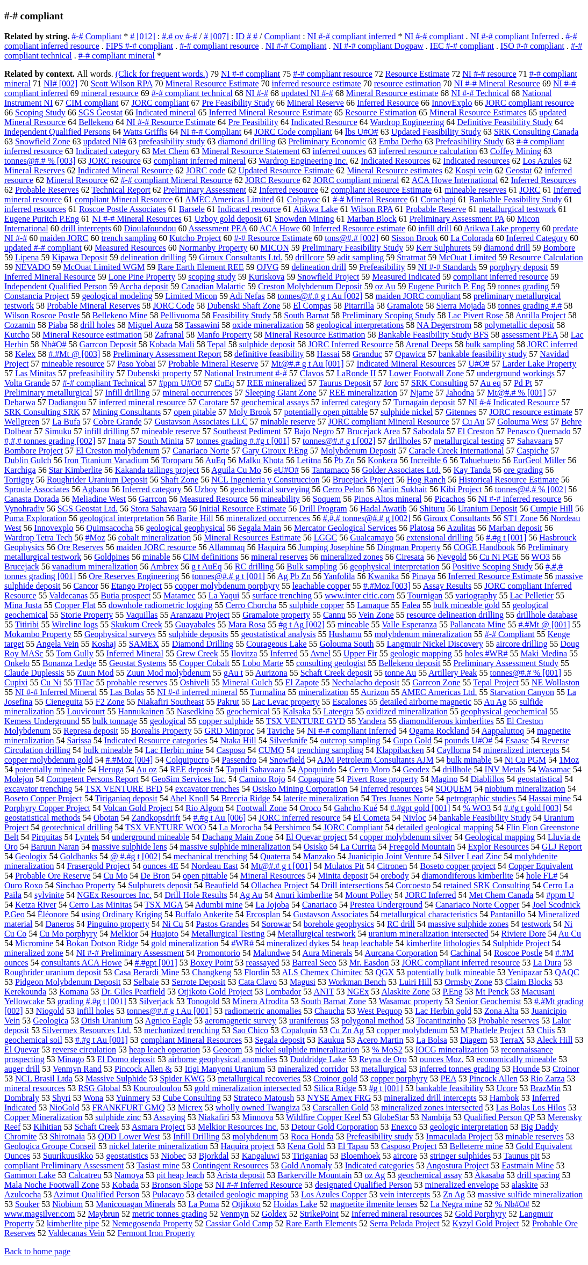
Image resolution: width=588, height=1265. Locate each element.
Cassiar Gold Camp (239, 1223)
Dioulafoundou (150, 228)
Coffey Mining (515, 151)
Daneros (59, 923)
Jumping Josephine (331, 547)
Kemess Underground (42, 721)
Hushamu (344, 634)
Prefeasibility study (380, 1136)
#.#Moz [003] (387, 585)
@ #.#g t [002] (135, 856)
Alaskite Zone (405, 991)
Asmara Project (158, 1126)
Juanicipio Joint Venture (389, 856)
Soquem (327, 498)
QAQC (567, 972)
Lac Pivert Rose (475, 315)
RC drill (401, 923)
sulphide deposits (198, 634)
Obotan (106, 817)
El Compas (312, 305)
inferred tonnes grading (459, 1068)
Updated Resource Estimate (286, 170)
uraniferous (308, 1020)
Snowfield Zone (42, 141)
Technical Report (120, 189)
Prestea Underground (386, 904)
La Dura (547, 962)
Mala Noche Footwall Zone (51, 1184)
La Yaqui (224, 595)
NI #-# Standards (447, 267)
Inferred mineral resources (397, 1213)
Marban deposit (515, 527)
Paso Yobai (136, 363)
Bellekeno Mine (120, 315)
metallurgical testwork (517, 209)
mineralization (323, 692)
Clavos (312, 373)
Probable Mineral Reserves (93, 305)
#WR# (242, 943)
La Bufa (66, 421)
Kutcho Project (195, 238)
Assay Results (447, 585)
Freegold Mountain (422, 846)
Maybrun (103, 1213)
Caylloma (453, 750)
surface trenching (282, 595)
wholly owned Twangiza (258, 1107)
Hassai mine (549, 798)
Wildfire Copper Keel (323, 1117)
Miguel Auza (150, 325)
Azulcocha (22, 1194)
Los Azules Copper (334, 1194)
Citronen (392, 866)
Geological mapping (500, 837)
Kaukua (331, 1039)
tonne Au (400, 672)
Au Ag (495, 701)
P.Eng (453, 991)
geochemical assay (430, 1175)
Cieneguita (63, 701)
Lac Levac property (285, 701)
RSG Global (99, 1088)
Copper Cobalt (204, 663)
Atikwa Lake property (502, 228)
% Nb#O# (512, 1204)
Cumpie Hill (551, 508)
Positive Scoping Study (493, 566)
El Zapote (302, 682)
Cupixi (16, 682)
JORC (529, 189)
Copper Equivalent (540, 866)
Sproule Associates (36, 489)
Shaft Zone (179, 479)
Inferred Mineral (134, 653)
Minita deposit (343, 875)
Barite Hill (195, 518)
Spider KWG (182, 1078)
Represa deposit (90, 730)
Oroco (310, 808)
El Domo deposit (126, 1059)
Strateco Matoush (264, 1097)
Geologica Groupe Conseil (50, 1146)
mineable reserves (475, 189)
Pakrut (228, 701)
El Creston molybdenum (118, 450)
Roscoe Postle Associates (122, 209)
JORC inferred (552, 344)
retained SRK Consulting (486, 885)
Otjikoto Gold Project (215, 991)
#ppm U (560, 895)
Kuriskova (267, 276)
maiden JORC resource (156, 547)
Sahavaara (535, 440)
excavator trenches (207, 788)
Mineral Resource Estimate (212, 83)
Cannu (334, 614)
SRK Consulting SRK (42, 411)
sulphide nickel (407, 411)
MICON (274, 247)
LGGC (326, 537)
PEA (448, 1078)
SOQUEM (453, 788)
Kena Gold (306, 1146)
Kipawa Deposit (79, 257)
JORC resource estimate (530, 411)
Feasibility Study (241, 315)
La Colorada (471, 238)
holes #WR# (486, 653)
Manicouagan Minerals (135, 1204)
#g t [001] (386, 1088)
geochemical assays (275, 402)
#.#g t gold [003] (533, 808)
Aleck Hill (554, 1039)
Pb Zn (344, 460)
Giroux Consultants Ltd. (240, 257)
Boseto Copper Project (43, 798)
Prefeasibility (382, 267)
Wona (93, 1097)
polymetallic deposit (519, 325)
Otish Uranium (107, 1020)
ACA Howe (280, 228)
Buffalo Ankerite (204, 914)
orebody (394, 875)
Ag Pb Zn (294, 576)
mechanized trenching (182, 1030)
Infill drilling (127, 392)
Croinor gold (335, 1078)
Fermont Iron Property (156, 1233)
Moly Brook (250, 411)
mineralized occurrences (268, 518)
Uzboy (206, 489)
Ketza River (35, 904)
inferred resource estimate (316, 83)
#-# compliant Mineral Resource (176, 180)
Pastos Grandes (222, 923)
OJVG (268, 267)
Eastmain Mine (527, 1165)
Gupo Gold (412, 740)
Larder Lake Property (540, 363)
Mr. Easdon (369, 962)
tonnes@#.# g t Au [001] (169, 1010)
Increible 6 (428, 460)
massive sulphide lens (129, 846)
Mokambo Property (37, 634)
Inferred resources (391, 788)
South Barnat (306, 315)
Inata (116, 440)
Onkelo (17, 663)
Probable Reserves (47, 189)
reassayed (262, 962)
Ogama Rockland (439, 730)
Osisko (315, 846)
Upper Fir (360, 653)
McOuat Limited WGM (104, 267)
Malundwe (271, 952)
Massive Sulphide (116, 1078)
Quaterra (275, 856)
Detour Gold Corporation (334, 1126)
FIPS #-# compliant (139, 45)
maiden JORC (64, 238)
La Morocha (240, 827)
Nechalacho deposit (365, 682)
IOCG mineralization (452, 1049)
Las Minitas (35, 373)
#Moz (95, 537)
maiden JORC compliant (418, 296)
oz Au (385, 286)
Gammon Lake (30, 1175)
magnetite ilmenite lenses (374, 1204)
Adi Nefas (247, 296)
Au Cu (569, 933)
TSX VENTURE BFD (123, 788)
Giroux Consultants (457, 518)
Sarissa (79, 740)
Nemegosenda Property (152, 1223)
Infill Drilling (196, 1136)
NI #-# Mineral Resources (137, 218)
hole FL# (541, 875)
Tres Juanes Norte (402, 798)
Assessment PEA (218, 228)
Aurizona (271, 672)
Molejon (18, 779)
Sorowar (276, 923)
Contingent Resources (230, 1165)
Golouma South (346, 643)
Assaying (169, 1117)
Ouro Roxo (23, 885)
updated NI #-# (307, 93)
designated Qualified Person (363, 1184)
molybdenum (255, 1136)
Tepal (216, 344)
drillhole (456, 769)
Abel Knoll (189, 798)
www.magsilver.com (39, 1213)
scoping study (211, 276)
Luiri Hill (415, 981)
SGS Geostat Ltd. (88, 508)
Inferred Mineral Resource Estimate (270, 112)
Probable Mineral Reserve (213, 363)
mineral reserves (279, 556)
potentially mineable (50, 769)
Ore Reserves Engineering (134, 576)
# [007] (216, 36)
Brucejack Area (373, 431)
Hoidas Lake (295, 1204)
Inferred (284, 653)
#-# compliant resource (219, 45)
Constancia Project (36, 296)
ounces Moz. (442, 1059)
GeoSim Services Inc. (189, 779)
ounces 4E (160, 866)
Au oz (146, 769)
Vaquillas (142, 614)
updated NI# (104, 141)
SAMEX (144, 643)
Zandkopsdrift (156, 817)
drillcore (309, 257)
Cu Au (473, 421)
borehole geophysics (339, 923)
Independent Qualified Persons (57, 131)
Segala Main (259, 527)
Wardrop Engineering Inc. (303, 160)
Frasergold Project (98, 866)
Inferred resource (288, 189)
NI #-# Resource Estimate (171, 122)
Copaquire (316, 779)
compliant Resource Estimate (381, 189)
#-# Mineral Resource (370, 199)
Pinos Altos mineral (387, 498)
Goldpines (112, 556)
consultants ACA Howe (81, 962)
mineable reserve (171, 431)
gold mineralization (184, 943)
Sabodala (428, 431)
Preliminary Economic (326, 141)
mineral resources (34, 1088)
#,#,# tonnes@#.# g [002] (367, 518)
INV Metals (505, 769)
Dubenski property (159, 373)
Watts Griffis (145, 131)
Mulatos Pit (344, 866)
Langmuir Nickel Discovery (434, 643)
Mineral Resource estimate (392, 93)
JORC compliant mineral (356, 180)
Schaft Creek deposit (336, 672)
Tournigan (425, 595)
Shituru (432, 508)
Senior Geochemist (488, 1001)
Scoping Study (40, 112)
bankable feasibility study (483, 354)
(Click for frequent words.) (162, 73)
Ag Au (251, 895)
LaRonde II (356, 373)
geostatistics (127, 1155)
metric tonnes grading (169, 1213)
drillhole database (547, 614)
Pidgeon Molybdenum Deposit (67, 981)
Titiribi (27, 624)
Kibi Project (461, 489)
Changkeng (211, 972)
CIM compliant (92, 102)
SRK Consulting (439, 382)
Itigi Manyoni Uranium (225, 1068)
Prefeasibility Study (469, 141)
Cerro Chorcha (251, 605)
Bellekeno (95, 122)
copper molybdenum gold (48, 759)
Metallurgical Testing (227, 933)
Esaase (517, 740)
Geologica (50, 1020)
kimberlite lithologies (442, 943)
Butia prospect (125, 595)
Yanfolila (339, 576)
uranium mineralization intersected (428, 933)
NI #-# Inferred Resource (259, 1184)
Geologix (31, 856)
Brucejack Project (363, 479)
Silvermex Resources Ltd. (86, 1030)
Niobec (173, 1155)
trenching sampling (330, 750)
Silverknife (288, 740)
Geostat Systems (137, 663)
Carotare (213, 402)
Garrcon (153, 498)
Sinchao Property (86, 885)
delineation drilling (153, 257)
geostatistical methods (42, 817)
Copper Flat (75, 605)
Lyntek (87, 837)
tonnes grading (523, 286)
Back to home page (37, 1251)
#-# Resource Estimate (273, 238)
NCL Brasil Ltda (44, 1078)
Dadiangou (67, 402)
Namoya (129, 1175)
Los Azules (541, 160)
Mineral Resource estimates (394, 170)
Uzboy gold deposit (228, 218)
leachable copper (321, 585)
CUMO (271, 750)
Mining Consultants (126, 411)
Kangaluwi (260, 1155)
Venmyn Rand (77, 1068)
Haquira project (248, 1146)
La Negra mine (456, 1204)
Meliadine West (99, 498)
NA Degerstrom (444, 325)
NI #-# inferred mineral (197, 692)
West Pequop (380, 1010)
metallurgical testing (469, 440)
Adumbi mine (218, 904)
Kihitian (47, 1126)
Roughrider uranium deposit (52, 972)
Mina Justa (23, 605)
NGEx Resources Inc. (114, 895)
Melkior (124, 933)
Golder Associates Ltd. (401, 469)
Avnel (320, 653)
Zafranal (169, 334)
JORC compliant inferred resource (460, 962)
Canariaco (319, 904)
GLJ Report (562, 846)
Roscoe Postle (518, 952)
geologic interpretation (468, 1126)
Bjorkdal (214, 1155)
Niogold (50, 1010)
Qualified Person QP (499, 1117)
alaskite (525, 1184)
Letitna (309, 460)
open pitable (195, 411)
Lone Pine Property (142, 276)
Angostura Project (457, 1165)
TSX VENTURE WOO (165, 827)
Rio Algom (204, 808)
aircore (405, 1155)
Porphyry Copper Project (47, 808)
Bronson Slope (177, 1184)
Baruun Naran (55, 846)
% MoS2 (387, 1049)
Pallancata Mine (478, 624)
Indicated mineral (165, 112)
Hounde (526, 1068)
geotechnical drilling (76, 827)
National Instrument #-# (245, 373)
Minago (71, 1059)
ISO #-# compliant (532, 45)
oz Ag (375, 1175)
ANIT (323, 991)
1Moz (569, 759)
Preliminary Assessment (204, 189)
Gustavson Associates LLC (201, 421)
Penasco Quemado (539, 431)
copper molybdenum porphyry (227, 585)
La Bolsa (432, 1039)
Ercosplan (263, 914)
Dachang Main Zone (237, 837)
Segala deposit (280, 1039)
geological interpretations (360, 325)
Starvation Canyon (522, 692)
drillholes (405, 440)
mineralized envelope (462, 1184)
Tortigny (19, 479)
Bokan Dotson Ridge (102, 943)
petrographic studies (480, 798)
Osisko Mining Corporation (300, 788)
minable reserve (288, 421)
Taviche (280, 730)
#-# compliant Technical (104, 382)
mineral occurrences (197, 392)
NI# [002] (61, 83)
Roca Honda (312, 1136)
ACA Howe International (455, 180)
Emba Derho (400, 141)
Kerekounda (25, 991)
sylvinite (49, 895)
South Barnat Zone (333, 1001)
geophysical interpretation (395, 566)
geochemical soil (33, 1039)
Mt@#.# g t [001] (281, 866)
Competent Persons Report (92, 779)
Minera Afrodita (261, 1001)
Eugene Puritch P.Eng (41, 218)
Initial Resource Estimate (242, 508)
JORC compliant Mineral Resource (388, 421)
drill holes (97, 325)
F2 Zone (110, 701)
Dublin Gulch (28, 460)
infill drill (434, 228)
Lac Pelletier (532, 595)
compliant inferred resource (500, 276)
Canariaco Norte (201, 450)
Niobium (67, 1204)
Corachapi (438, 199)
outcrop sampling (350, 740)
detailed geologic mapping (242, 1194)
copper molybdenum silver (406, 837)
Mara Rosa (247, 624)
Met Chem (170, 151)
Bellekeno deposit (409, 663)
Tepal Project (496, 682)
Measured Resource (214, 498)
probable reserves (136, 682)
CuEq (224, 382)
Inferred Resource (388, 102)
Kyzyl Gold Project (486, 1223)
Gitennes (461, 411)
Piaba (58, 325)
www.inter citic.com (360, 595)
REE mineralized (276, 382)
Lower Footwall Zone (426, 373)
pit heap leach (180, 1175)
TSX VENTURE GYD (305, 721)
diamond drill (507, 247)
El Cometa (371, 817)
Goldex (274, 1213)
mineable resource (72, 363)
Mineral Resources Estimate (252, 537)
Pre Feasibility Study (238, 102)
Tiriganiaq (310, 1155)
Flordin (256, 972)
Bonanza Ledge (69, 663)
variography (476, 595)
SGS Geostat (100, 112)
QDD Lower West (129, 1136)
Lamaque (373, 605)
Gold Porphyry (481, 1213)
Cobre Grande (117, 421)
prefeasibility (91, 373)
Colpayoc (303, 199)
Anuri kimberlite (303, 895)
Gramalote (405, 305)
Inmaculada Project (459, 1136)
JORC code (205, 170)
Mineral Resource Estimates (477, 112)
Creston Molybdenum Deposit (310, 286)
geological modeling (117, 296)
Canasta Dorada (31, 498)
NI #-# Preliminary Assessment (130, 952)
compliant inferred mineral (200, 160)
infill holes (95, 1010)
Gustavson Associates (330, 914)
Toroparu (176, 460)
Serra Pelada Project (405, 1223)
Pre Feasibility (253, 122)
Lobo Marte (262, 663)
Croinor (566, 1068)
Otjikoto (246, 1204)
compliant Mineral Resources (191, 1039)
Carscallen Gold (341, 1107)
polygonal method (372, 1020)
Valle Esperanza (409, 624)
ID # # (246, 36)
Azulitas (461, 527)
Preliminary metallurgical (48, 392)
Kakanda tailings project (157, 469)
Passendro (238, 759)
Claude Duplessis (34, 672)
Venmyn (234, 1213)
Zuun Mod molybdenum (169, 672)
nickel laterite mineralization (158, 1146)
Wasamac (554, 769)
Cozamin (19, 325)
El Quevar (21, 1049)
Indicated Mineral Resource (125, 170)
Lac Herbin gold (443, 1010)
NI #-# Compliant (296, 45)
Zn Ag (453, 1194)
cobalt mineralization (154, 537)
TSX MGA (164, 904)
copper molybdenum (412, 1030)
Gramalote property (276, 614)
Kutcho (17, 334)
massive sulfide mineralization (530, 1194)
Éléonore (53, 914)
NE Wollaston (556, 682)
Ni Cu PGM (525, 759)
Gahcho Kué (355, 808)
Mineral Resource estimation (92, 334)
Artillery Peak (452, 672)
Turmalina (267, 692)
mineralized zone (33, 952)
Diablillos (487, 779)
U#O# (478, 363)
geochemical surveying (270, 489)
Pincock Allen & (143, 1068)
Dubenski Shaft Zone (243, 305)
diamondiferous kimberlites (446, 721)
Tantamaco (330, 469)
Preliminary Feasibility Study (352, 247)
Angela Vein (57, 643)
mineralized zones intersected (432, 1107)
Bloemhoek (361, 1155)
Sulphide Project (521, 943)
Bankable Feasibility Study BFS (433, 334)
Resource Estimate (417, 73)
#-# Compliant (96, 36)
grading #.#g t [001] (92, 1001)
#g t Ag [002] (301, 624)
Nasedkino (195, 711)
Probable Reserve (436, 209)
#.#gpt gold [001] (420, 808)
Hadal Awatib (383, 508)
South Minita (160, 440)
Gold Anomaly (306, 1165)
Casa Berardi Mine (146, 972)
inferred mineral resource (142, 402)
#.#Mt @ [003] (74, 354)
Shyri (61, 1097)
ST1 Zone (521, 518)
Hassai (328, 354)
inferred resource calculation (428, 151)
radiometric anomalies (263, 1010)
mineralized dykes (298, 943)
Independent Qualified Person (55, 286)
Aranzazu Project (200, 614)
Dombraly (21, 1097)
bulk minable (469, 759)
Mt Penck (492, 991)
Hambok (504, 1097)
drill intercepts (86, 228)
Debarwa (19, 402)
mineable (353, 624)
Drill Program (323, 508)
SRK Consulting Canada (536, 131)
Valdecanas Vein (76, 1233)
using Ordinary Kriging (122, 914)
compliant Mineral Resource (124, 199)
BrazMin (545, 1088)
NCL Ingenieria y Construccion (265, 479)
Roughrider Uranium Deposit (97, 479)
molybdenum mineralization (423, 634)
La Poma (203, 1204)
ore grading (523, 469)
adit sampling (360, 257)
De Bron (155, 875)
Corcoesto (413, 885)
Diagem (473, 1039)
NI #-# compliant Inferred (515, 36)
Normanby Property (213, 247)
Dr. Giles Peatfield (133, 991)
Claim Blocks (529, 981)
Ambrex (164, 566)
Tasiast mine (158, 1165)
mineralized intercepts (521, 750)
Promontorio (218, 952)
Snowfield (287, 759)
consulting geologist (330, 663)
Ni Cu (172, 923)
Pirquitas (47, 837)
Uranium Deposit (488, 508)
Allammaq (227, 547)
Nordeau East (214, 866)
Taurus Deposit (345, 382)
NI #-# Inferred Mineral (56, 692)
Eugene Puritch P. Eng (446, 286)
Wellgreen (21, 421)
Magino (444, 779)
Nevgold (452, 556)
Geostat (519, 170)
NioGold (64, 1107)
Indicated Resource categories (155, 740)
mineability (280, 498)
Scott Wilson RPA (121, 83)
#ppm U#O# (180, 382)
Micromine (34, 943)
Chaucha (329, 1010)
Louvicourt (86, 711)
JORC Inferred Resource (350, 344)
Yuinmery (133, 1097)
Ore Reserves (81, 547)
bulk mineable (107, 750)
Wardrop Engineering (407, 122)
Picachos (450, 498)
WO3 (541, 556)
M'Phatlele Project (492, 1030)
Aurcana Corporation (401, 952)
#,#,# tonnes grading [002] (49, 440)
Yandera (372, 721)
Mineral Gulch (247, 682)
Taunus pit (522, 1155)
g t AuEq (206, 566)
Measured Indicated (406, 276)
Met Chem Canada (501, 895)
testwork (536, 923)
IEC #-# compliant (462, 45)
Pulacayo (168, 1194)
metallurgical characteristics (429, 914)
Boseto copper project (457, 866)
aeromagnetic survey (240, 1020)
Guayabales (195, 624)
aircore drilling (522, 643)
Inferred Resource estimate (359, 228)
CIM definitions (211, 556)
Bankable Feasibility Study (515, 199)
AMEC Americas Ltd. (439, 692)
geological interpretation (122, 518)
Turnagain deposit (424, 402)
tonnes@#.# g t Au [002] (319, 296)
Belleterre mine (476, 1146)
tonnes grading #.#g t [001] (243, 440)
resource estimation (407, 83)
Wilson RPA (371, 209)
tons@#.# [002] (351, 238)
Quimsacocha (109, 527)
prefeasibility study (172, 141)
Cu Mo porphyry (68, 933)
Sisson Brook (414, 238)
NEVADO (32, 267)
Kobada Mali (172, 344)
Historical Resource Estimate (508, 479)
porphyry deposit (519, 267)
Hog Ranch (426, 479)
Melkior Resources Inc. (238, 1126)
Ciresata (410, 556)
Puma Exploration (35, 518)
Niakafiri (214, 1117)
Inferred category (152, 489)
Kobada (125, 1184)
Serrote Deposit (199, 981)
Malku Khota (261, 460)
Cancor (85, 585)
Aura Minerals (328, 952)
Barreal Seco (314, 962)
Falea (410, 605)
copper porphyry (398, 1078)
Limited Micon (191, 296)
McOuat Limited (467, 257)
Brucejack (21, 566)
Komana (73, 991)
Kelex (25, 354)
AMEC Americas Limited (229, 199)
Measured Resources (130, 247)
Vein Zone (375, 614)
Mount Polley (368, 895)
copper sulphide (225, 721)
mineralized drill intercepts (430, 1097)
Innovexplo (54, 527)
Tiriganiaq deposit (126, 798)
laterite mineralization (321, 798)
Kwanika (383, 576)
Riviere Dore (523, 933)
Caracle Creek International (456, 450)
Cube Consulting (192, 1097)
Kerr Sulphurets (443, 247)
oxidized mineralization (407, 711)
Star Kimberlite (75, 469)
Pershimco (292, 827)
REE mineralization (363, 392)
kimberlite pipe (73, 1223)
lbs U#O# (361, 131)
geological (168, 721)
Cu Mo (115, 875)
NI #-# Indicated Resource (513, 402)
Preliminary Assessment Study (505, 663)
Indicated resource (249, 209)
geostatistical (540, 779)
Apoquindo (317, 769)
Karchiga (20, 469)
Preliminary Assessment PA (457, 218)
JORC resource (115, 160)
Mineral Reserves (34, 170)
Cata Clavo (258, 981)
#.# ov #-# (179, 36)
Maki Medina (543, 653)
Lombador (284, 991)
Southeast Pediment (247, 431)
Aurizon (375, 692)
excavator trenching (38, 788)
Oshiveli (194, 682)
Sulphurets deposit (160, 885)
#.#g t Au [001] (101, 1039)
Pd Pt (523, 382)
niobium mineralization (525, 788)
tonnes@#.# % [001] (525, 672)
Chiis (546, 1030)
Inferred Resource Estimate (495, 576)
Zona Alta (501, 1010)
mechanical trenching (210, 856)
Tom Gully (75, 653)
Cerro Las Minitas (100, 904)
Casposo (231, 750)
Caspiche (533, 450)
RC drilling (254, 566)
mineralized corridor (313, 1068)
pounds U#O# (468, 740)
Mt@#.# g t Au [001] (307, 363)
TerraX (512, 1039)
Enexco (404, 1126)
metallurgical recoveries (259, 1078)
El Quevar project (316, 837)
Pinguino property (118, 923)
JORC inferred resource (299, 817)
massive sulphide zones (468, 923)
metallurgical (383, 1068)
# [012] (142, 36)
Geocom (227, 1049)
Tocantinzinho (441, 1020)
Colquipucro (187, 759)
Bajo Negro (314, 431)
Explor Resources (498, 846)
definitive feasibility (269, 354)
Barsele (192, 209)
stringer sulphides (460, 1155)
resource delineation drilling (455, 614)
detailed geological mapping (444, 827)
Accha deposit (143, 286)
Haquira (271, 547)
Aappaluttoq (503, 730)
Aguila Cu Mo (236, 469)
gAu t (233, 672)
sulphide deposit (267, 344)
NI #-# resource (489, 73)
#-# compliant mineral (116, 55)
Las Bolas (127, 692)
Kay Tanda (472, 469)
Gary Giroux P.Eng (275, 450)
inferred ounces (339, 151)
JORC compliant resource (529, 102)
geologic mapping (421, 653)
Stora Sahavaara (159, 508)
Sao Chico (250, 1030)
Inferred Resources (543, 180)
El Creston (475, 431)
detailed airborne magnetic (426, 701)
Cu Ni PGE (499, 556)
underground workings (516, 373)
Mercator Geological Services (345, 527)
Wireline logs (75, 624)
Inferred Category (537, 238)
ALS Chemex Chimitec (322, 972)
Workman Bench (357, 981)
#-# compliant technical (192, 93)
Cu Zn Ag (347, 1030)
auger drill (22, 1068)
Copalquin (299, 1030)
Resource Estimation (381, 112)
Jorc (391, 382)
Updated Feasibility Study (436, 131)
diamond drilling (246, 141)
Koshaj (104, 643)
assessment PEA (529, 334)
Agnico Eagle (168, 1020)
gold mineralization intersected (248, 1088)
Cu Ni (51, 682)
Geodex (416, 769)
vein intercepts (405, 1194)
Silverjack (156, 1001)
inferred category (351, 402)
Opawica (410, 354)
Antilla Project (540, 315)
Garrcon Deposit (108, 344)
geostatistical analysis (278, 634)
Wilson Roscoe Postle (42, 315)
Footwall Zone (261, 808)
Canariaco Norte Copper (477, 904)
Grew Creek (197, 653)
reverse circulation (84, 1049)
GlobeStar (391, 1117)
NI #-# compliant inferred (351, 36)
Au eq (490, 382)
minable (156, 556)
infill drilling (106, 431)
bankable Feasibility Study (485, 817)
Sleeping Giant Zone (280, 392)
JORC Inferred (430, 895)
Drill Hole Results (195, 895)
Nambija (436, 1117)
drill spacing (538, 1175)
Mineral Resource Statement (250, 151)
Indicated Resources (395, 160)
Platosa (422, 527)
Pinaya (423, 576)
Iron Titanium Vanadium (106, 460)
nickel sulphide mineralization (307, 1049)
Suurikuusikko (68, 1155)
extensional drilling (439, 537)
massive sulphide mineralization (235, 846)
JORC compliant (160, 102)
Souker (27, 1204)
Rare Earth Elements (320, 1223)
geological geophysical (185, 527)
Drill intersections (352, 885)
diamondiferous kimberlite (467, 875)
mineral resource (110, 93)
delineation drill (318, 267)
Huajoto (164, 933)
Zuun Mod (95, 672)
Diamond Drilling (202, 643)
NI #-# (257, 93)
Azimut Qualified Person (97, 1194)
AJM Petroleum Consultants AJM (375, 759)
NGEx (358, 991)
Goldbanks (78, 856)
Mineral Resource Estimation (314, 334)
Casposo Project (409, 1146)
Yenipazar (524, 972)
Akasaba (489, 1175)
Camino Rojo (262, 779)
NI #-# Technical (480, 93)
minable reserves (535, 1136)
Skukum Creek (136, 624)
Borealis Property (161, 730)
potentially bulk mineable (451, 972)
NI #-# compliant (433, 36)
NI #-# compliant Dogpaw (378, 45)
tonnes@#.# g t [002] (339, 440)
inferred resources (35, 209)
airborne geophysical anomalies (222, 1059)
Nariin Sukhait (402, 489)
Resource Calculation (546, 257)
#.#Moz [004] (129, 759)
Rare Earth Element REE (200, 267)
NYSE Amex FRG (339, 1097)
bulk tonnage (114, 721)
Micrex (190, 1107)
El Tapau (353, 1146)
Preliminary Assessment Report (167, 354)
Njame (421, 392)
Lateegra (339, 711)
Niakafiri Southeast (171, 701)
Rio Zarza (547, 1078)
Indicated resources (476, 160)
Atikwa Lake (315, 209)
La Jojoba (272, 904)
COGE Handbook (484, 547)
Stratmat (411, 257)
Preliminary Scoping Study (388, 315)
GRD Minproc (229, 730)
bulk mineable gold (466, 605)
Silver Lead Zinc (473, 856)
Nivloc (414, 817)
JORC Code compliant (293, 131)
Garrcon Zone (436, 682)
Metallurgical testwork (316, 933)
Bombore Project (33, 450)
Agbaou (95, 489)
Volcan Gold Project (138, 808)
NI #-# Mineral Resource (497, 83)
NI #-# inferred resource (519, 498)
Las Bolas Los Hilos (531, 1107)
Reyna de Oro (383, 1059)
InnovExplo (452, 102)
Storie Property (87, 614)
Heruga (111, 769)
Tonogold (203, 1001)
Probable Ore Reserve (52, 875)
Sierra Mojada (460, 305)
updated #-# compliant (43, 247)
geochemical (248, 711)
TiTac (84, 682)
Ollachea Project (279, 885)
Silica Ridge (335, 1088)
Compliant (282, 36)
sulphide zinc (118, 1117)
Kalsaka (297, 711)
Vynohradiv (24, 508)
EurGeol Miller (539, 460)
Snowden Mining (304, 218)
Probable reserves (508, 1020)
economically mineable (517, 1059)
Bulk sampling (311, 566)
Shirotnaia (67, 1136)
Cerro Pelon (343, 489)
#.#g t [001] (506, 537)
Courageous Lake (276, 643)
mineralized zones (352, 556)
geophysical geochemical (504, 711)
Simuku (58, 431)
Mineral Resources (272, 875)
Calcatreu (85, 1175)
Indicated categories (379, 1165)
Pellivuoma (179, 315)
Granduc (367, 354)
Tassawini (202, 325)
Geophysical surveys (120, 634)
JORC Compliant (353, 827)
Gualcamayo (371, 537)
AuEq (215, 460)
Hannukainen (141, 711)
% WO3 (477, 808)
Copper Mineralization (43, 1117)
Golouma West (522, 421)
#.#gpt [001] (156, 962)
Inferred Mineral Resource (50, 276)
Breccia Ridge (245, 798)
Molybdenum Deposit (358, 450)
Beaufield (221, 885)
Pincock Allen (493, 1078)
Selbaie (146, 981)
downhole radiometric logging (161, 605)
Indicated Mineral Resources (406, 363)
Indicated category (108, 151)
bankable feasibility (450, 1088)
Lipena (27, 257)
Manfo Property (224, 334)
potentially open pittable (326, 411)
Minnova (258, 1117)
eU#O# (286, 469)
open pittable (205, 875)
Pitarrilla (359, 305)
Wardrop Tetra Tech (38, 537)
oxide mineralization (267, 325)
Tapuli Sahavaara (255, 769)
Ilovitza (244, 653)
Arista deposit (240, 1175)
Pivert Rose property (382, 779)
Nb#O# (53, 344)
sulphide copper (316, 605)
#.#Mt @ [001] (544, 624)
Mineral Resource (76, 180)
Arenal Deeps (429, 344)
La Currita (358, 846)
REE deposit (191, 769)
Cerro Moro (369, 769)
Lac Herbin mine (174, 750)
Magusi (302, 981)
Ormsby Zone (468, 981)
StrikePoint (319, 1213)
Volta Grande (27, 382)
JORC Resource (272, 180)
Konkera (382, 460)
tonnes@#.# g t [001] (228, 576)
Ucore (506, 1088)
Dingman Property (409, 547)
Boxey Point (211, 962)
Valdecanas (68, 595)
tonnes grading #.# (530, 305)
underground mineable (150, 837)
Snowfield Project (328, 276)
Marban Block (372, 218)
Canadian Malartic (213, 286)
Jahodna (460, 392)
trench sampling (128, 238)
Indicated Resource (324, 122)
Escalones (350, 701)
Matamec (179, 595)
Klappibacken (400, 750)
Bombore (559, 247)
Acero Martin (380, 1039)
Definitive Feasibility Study (505, 122)
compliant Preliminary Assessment (64, 1165)
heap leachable (367, 943)
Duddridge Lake (318, 1059)
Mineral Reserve (315, 102)
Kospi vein (474, 170)
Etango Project (136, 585)
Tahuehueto (480, 460)
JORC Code (173, 305)
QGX (385, 972)
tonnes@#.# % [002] (531, 489)
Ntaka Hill (238, 740)
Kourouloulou (157, 1088)
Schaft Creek (97, 1126)
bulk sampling (489, 344)
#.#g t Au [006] (219, 817)
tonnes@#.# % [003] (40, 160)
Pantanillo (507, 914)
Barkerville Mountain (314, 1175)
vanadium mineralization (95, 566)
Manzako (319, 856)
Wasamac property (411, 1001)
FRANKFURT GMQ (128, 1107)
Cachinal (465, 952)
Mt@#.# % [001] (516, 392)
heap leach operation (164, 1049)
